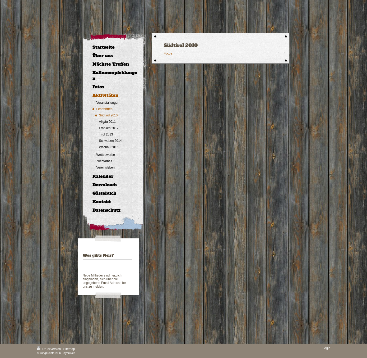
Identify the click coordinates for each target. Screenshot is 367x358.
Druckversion (49, 349)
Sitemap (69, 349)
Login (326, 348)
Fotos (168, 53)
